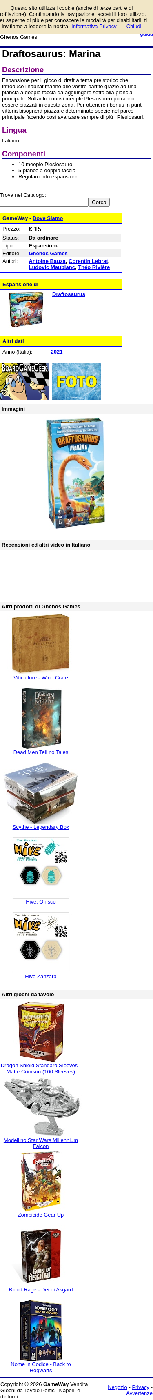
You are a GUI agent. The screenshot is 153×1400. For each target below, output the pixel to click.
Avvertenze (139, 1393)
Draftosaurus (68, 294)
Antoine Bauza (47, 261)
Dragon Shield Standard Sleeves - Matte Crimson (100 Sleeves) (41, 1068)
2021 (56, 352)
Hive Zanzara (40, 976)
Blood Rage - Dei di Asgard (41, 1289)
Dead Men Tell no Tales (41, 752)
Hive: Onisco (41, 902)
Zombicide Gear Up (41, 1215)
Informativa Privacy (94, 26)
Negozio (117, 1387)
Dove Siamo (48, 218)
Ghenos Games (48, 253)
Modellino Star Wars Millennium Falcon (41, 1143)
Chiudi (134, 26)
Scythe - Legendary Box (41, 827)
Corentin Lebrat (88, 261)
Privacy (140, 1387)
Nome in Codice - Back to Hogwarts (41, 1367)
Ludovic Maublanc (52, 267)
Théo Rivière (94, 267)
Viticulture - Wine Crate (40, 677)
